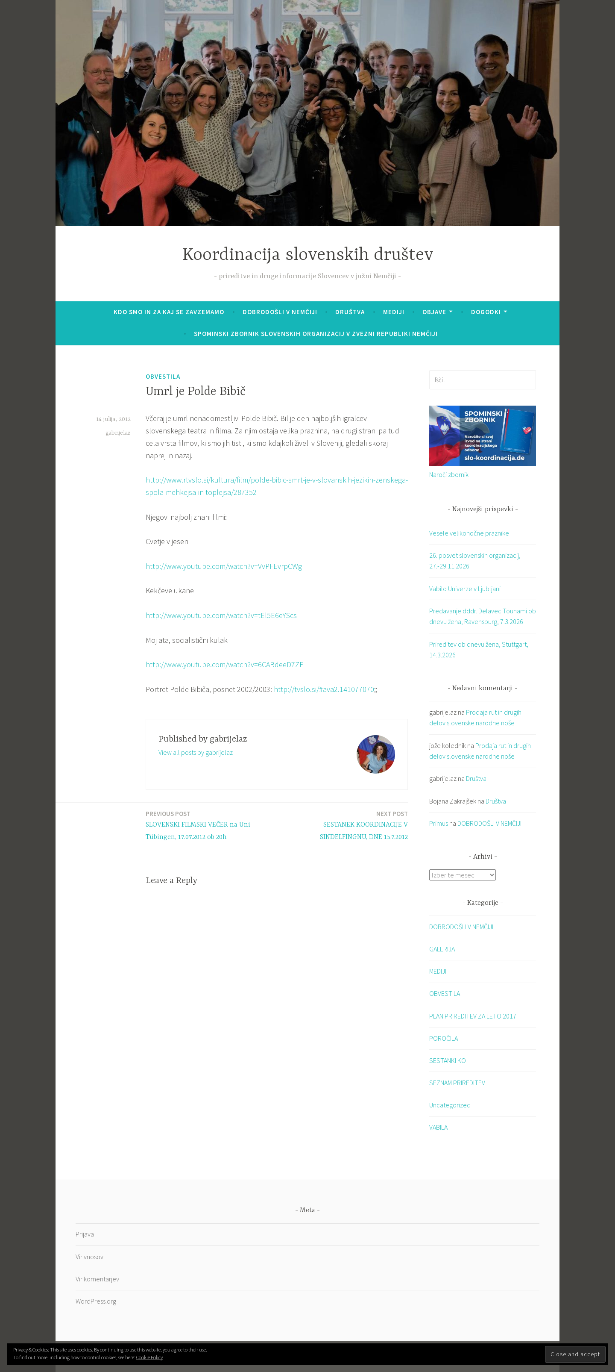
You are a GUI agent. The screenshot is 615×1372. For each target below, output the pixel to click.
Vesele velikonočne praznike (469, 533)
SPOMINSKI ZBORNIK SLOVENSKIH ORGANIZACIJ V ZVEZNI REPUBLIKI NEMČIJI (316, 334)
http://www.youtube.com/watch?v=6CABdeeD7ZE (225, 664)
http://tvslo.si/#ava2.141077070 (324, 689)
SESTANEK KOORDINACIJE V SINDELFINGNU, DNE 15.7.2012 (345, 825)
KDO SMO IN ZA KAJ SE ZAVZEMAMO (169, 312)
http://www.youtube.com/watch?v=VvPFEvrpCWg (224, 566)
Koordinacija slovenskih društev (307, 255)
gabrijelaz (118, 433)
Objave (434, 312)
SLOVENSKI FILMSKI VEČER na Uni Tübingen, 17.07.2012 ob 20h (209, 825)
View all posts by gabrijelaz (195, 752)
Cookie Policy (149, 1357)
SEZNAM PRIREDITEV (457, 1083)
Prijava (85, 1234)
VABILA (438, 1127)
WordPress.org (96, 1301)
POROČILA (443, 1038)
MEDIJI (437, 971)
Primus (438, 823)
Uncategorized (450, 1105)
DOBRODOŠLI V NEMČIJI (280, 312)
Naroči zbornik (449, 474)
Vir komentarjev (97, 1279)
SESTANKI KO (447, 1060)
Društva (350, 312)
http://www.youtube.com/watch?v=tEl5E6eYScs (221, 615)
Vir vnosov (89, 1256)
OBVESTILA (163, 376)
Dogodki (486, 312)
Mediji (393, 312)
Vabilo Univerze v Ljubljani (465, 588)
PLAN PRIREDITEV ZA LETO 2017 (472, 1016)
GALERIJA (442, 949)
